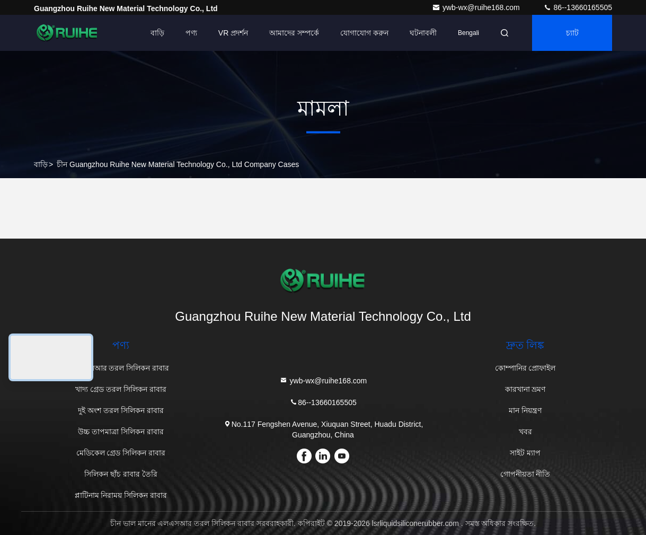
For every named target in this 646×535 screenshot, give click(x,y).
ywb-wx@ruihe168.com (477, 7)
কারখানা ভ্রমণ (525, 389)
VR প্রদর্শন (233, 33)
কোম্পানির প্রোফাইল (525, 368)
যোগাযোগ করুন (364, 33)
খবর (525, 431)
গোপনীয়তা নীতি (525, 474)
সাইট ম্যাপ (525, 453)
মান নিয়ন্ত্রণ (525, 410)
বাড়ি (157, 33)
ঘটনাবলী (423, 33)
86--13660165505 (577, 7)
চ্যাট (572, 33)
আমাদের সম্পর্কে (294, 33)
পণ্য (191, 33)
